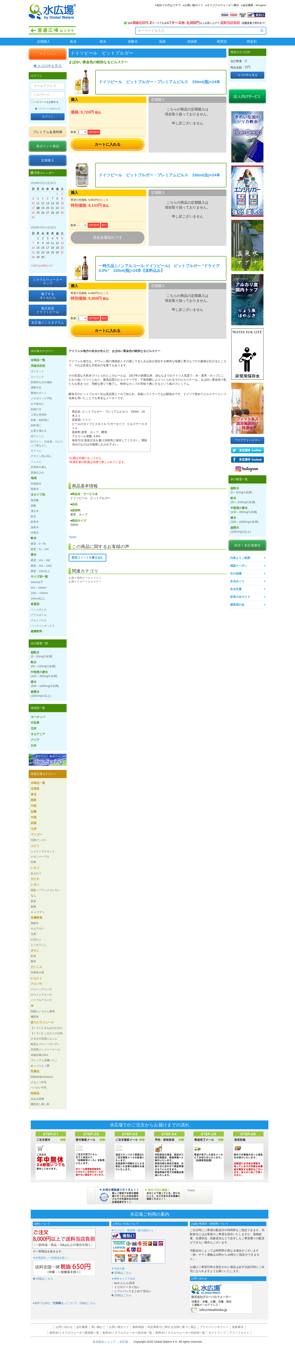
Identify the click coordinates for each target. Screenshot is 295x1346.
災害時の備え (39, 467)
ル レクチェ (38, 912)
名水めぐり (237, 581)
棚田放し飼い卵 (40, 1104)
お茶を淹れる (39, 430)
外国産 (192, 41)
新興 (33, 906)
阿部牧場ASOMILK (42, 1076)
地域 (33, 478)
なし (33, 895)
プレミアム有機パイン (44, 1060)
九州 (33, 828)
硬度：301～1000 (41, 565)
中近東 (35, 722)
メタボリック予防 (41, 398)
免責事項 (237, 1327)
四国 (33, 823)
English (261, 5)
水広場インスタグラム (47, 322)
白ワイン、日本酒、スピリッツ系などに (47, 443)
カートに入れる (107, 144)
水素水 (35, 532)
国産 (162, 41)
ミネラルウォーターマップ (47, 281)
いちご (35, 867)
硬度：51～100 (40, 549)
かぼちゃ (36, 939)
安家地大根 (37, 972)
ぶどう (35, 845)
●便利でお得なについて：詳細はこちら (64, 1303)
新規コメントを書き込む (87, 557)
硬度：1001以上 (40, 571)
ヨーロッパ (38, 716)
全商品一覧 (38, 360)
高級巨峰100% (39, 1055)
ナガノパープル (40, 856)
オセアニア (38, 734)
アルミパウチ (39, 620)
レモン (35, 884)
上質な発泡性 (39, 414)
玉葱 (33, 933)
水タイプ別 (38, 494)
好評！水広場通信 (247, 545)
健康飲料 (36, 631)
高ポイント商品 (47, 146)
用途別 (251, 41)
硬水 (103, 41)
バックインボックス (43, 625)
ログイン (47, 116)
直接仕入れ (37, 472)
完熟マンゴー (39, 840)
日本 (33, 745)
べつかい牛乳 (39, 1087)
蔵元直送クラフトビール (47, 310)
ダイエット (37, 371)
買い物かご (98, 1327)
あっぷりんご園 (40, 1065)
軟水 (73, 41)
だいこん (36, 966)
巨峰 (33, 862)
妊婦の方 (36, 409)
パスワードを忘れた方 (47, 108)
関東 (33, 800)
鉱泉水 (35, 521)
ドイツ (97, 577)
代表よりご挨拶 (240, 558)
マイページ (48, 54)
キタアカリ (37, 928)
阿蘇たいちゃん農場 (43, 1011)
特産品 (35, 1093)
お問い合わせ (64, 1327)
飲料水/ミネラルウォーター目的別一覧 (180, 1332)
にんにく (36, 978)
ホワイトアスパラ (41, 994)
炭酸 (33, 505)
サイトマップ (217, 1332)
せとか (35, 878)
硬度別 (222, 41)
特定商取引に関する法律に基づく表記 (172, 1327)
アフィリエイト (239, 1332)
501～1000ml (39, 587)
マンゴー (36, 834)
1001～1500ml (39, 593)
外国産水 (36, 483)
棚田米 (35, 1016)
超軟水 (41, 654)
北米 (33, 728)
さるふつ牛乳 (39, 1082)
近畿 (33, 811)
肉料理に (36, 425)
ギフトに (36, 450)
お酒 (71, 577)
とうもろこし (39, 944)
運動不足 (36, 387)
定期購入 (43, 41)
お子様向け (37, 403)
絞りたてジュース (42, 1022)
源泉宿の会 (237, 604)
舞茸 (33, 961)
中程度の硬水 (44, 674)
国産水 (35, 488)
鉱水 (33, 516)
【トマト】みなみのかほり (47, 1027)
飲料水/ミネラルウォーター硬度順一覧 (74, 1332)
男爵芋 (35, 923)
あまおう (36, 873)
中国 (33, 817)
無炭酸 (35, 500)
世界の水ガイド (240, 596)
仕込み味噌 (37, 1098)
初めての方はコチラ (169, 5)
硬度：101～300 (40, 560)
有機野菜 (36, 917)
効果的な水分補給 (41, 382)
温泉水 (35, 527)
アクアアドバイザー (247, 440)
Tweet (72, 537)
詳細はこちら (43, 1278)
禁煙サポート (39, 393)
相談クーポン (238, 565)
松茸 (33, 956)
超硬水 (41, 693)
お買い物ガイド (193, 5)
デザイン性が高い (41, 456)
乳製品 (35, 1071)
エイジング (37, 376)
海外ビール (83, 577)
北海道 (35, 788)
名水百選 (236, 589)
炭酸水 (133, 41)
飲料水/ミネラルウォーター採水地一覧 (127, 1332)
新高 (33, 901)
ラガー (81, 581)
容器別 (35, 604)
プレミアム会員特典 (47, 132)
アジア (35, 739)
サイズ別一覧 (39, 576)
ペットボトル (39, 609)
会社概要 (248, 5)
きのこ (35, 950)
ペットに (36, 461)
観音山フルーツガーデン (45, 1044)
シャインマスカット (43, 851)
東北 (33, 794)
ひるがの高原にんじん (44, 1038)
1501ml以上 (38, 598)
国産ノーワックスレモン (45, 890)
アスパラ (36, 983)
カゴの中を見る (48, 66)
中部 (33, 805)
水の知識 (236, 573)
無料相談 (138, 1327)
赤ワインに (37, 436)
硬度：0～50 (38, 543)
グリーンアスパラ (41, 989)
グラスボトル (39, 614)
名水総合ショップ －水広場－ (113, 1341)
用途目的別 (38, 365)
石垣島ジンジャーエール (45, 1049)
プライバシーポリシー (214, 1327)
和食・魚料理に (40, 420)
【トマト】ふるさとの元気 (47, 1033)
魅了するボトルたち (48, 295)
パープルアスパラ (41, 1000)
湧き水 (35, 511)
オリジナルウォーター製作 (223, 5)
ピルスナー (94, 581)
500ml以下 (37, 582)
